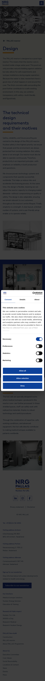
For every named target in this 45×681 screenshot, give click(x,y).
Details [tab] (22, 299)
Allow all (22, 371)
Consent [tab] (8, 299)
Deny (22, 386)
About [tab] (36, 299)
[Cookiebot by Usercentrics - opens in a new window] (32, 293)
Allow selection (22, 378)
